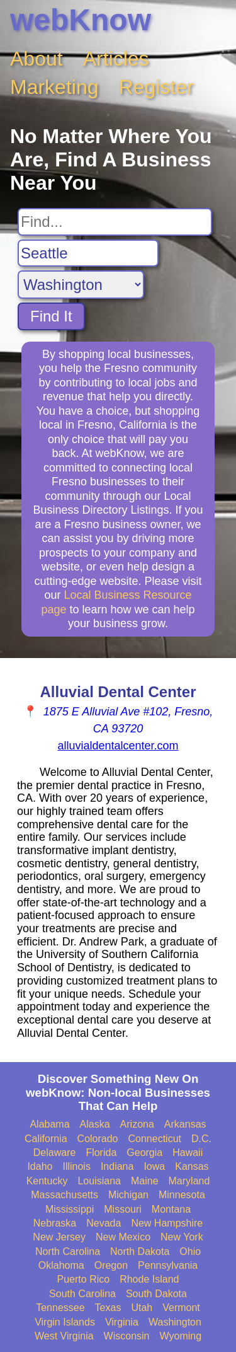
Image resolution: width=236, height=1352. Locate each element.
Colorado (97, 1138)
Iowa (154, 1166)
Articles (116, 58)
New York (181, 1237)
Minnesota (182, 1194)
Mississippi (69, 1209)
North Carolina (67, 1251)
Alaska (95, 1124)
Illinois (76, 1166)
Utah (141, 1307)
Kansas (191, 1166)
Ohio (190, 1251)
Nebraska (54, 1223)
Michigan (128, 1194)
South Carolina (82, 1293)
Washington (175, 1322)
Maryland (189, 1181)
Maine (145, 1181)
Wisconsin (127, 1336)
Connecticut (155, 1138)
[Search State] (81, 284)
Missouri (123, 1209)
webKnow (80, 20)
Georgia (144, 1152)
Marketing (54, 87)
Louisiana (99, 1181)
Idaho (39, 1166)
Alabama (49, 1124)
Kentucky (47, 1181)
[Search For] (115, 222)
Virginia (121, 1322)
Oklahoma (61, 1265)
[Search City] (88, 253)
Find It (51, 316)
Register (156, 87)
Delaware (54, 1152)
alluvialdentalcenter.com (117, 745)
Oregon (111, 1265)
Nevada (103, 1223)
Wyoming (181, 1336)
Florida (101, 1152)
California (46, 1138)
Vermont (181, 1307)
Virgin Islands (65, 1322)
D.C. (201, 1138)
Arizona (137, 1124)
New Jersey (59, 1237)
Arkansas (185, 1124)
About (36, 58)
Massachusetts (64, 1194)
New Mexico (123, 1237)
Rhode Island (149, 1279)
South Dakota (156, 1293)
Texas (108, 1307)
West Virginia (64, 1336)
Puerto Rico (83, 1279)
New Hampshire (167, 1223)
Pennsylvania (168, 1265)
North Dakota (139, 1251)
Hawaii (187, 1152)
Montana (171, 1209)
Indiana (117, 1166)
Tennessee (60, 1307)
